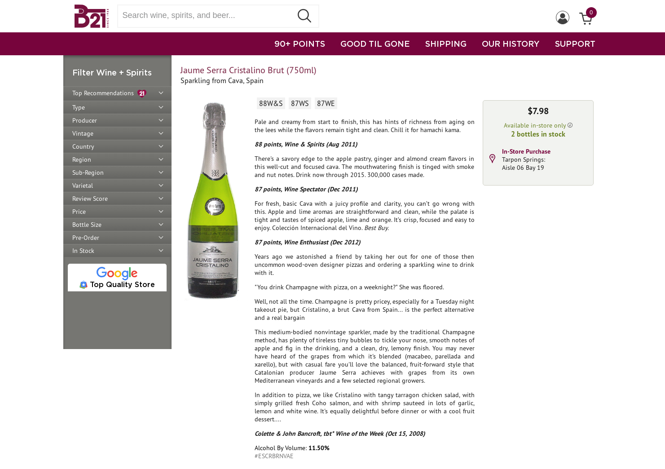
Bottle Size (86, 225)
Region (81, 159)
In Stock (83, 251)
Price (79, 212)
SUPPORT (575, 43)
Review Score (90, 199)
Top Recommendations (109, 93)
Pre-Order (85, 238)
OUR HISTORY (511, 43)
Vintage (82, 133)
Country (83, 146)
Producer (84, 120)
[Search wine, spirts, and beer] (208, 15)
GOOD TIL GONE (375, 43)
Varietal (82, 185)
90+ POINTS (299, 43)
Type (78, 107)
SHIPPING (446, 43)
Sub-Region (88, 172)
